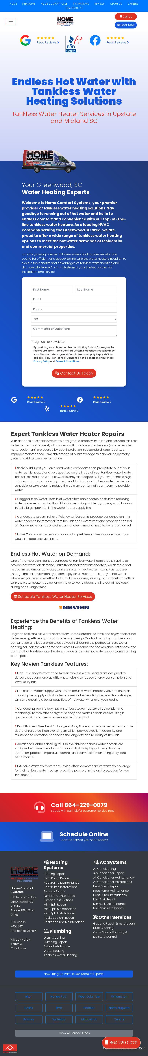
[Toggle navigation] (11, 21)
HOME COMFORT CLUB (54, 3)
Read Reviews (48, 42)
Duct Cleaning (103, 928)
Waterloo (59, 1019)
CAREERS (132, 3)
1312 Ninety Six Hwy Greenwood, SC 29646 (23, 901)
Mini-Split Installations (59, 913)
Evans (29, 1008)
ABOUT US (116, 3)
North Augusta (119, 1008)
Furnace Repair (54, 891)
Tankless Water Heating (60, 955)
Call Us (126, 16)
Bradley (28, 1019)
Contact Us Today (74, 373)
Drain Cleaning (54, 937)
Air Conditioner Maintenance (113, 877)
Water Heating (54, 951)
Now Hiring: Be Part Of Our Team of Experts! (74, 974)
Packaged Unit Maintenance (64, 922)
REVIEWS (100, 3)
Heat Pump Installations (60, 887)
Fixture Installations (57, 946)
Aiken (28, 996)
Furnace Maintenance (59, 896)
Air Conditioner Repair (108, 873)
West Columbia (89, 996)
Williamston (119, 996)
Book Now (125, 25)
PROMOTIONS (81, 3)
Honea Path (59, 996)
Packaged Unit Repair (59, 918)
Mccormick (89, 1019)
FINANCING (28, 3)
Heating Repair (54, 874)
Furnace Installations (58, 900)
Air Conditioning (104, 869)
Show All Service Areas (74, 1033)
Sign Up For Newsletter (50, 342)
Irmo (59, 1008)
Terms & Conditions (67, 361)
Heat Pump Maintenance (61, 883)
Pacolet (89, 1008)
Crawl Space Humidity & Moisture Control (110, 934)
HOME (13, 3)
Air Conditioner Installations (112, 882)
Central (119, 1019)
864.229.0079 (74, 8)
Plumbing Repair (55, 942)
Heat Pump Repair (56, 878)
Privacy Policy (42, 361)
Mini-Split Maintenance (60, 909)
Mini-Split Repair (55, 904)
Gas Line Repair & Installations (114, 923)
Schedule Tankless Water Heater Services (53, 596)
